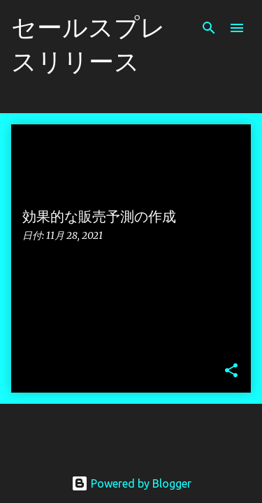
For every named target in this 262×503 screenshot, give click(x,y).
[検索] (209, 28)
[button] (231, 371)
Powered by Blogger (131, 483)
